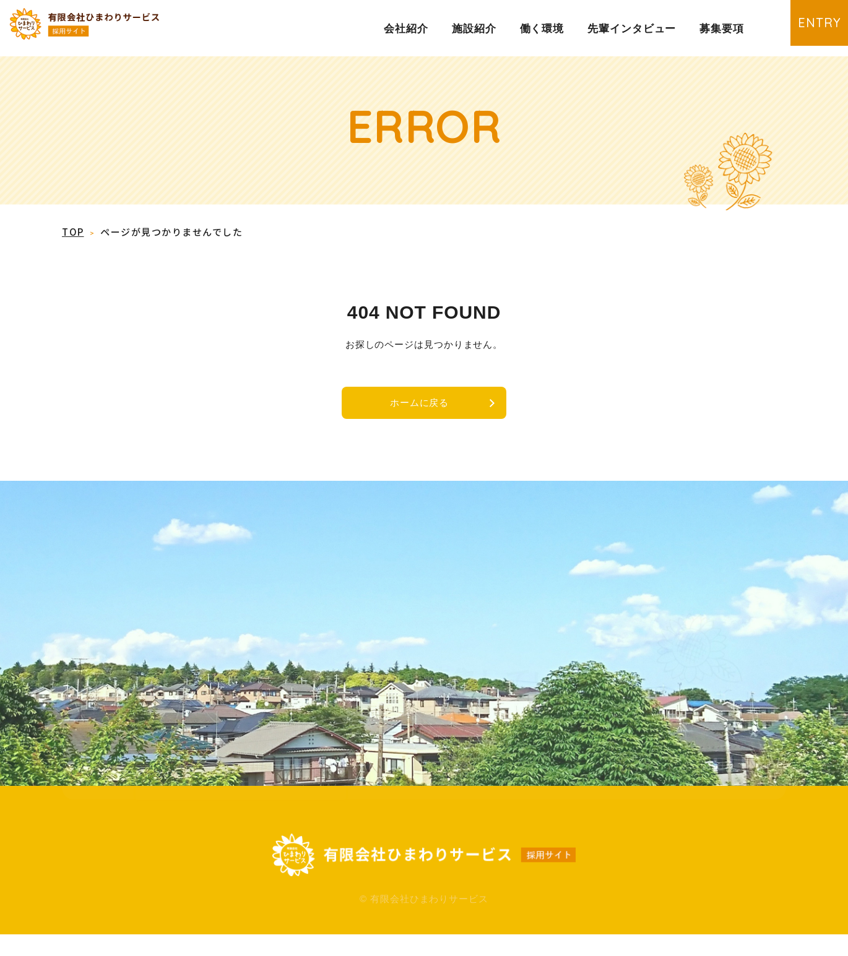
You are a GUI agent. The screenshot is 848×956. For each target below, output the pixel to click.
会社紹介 (406, 29)
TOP (73, 232)
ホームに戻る (417, 405)
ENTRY (807, 27)
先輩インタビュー (631, 29)
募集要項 (721, 29)
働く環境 (542, 29)
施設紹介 (474, 29)
